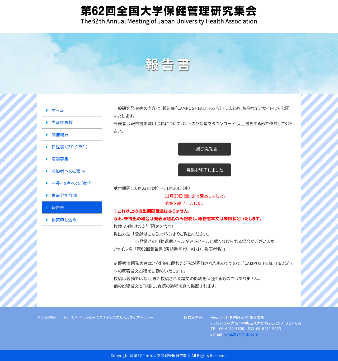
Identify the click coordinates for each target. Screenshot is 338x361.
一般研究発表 (205, 149)
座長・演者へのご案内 (71, 183)
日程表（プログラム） (69, 146)
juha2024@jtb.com (241, 334)
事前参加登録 (64, 195)
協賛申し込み (64, 219)
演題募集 (60, 159)
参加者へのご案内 (68, 171)
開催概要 (60, 134)
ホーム (57, 110)
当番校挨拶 (62, 122)
